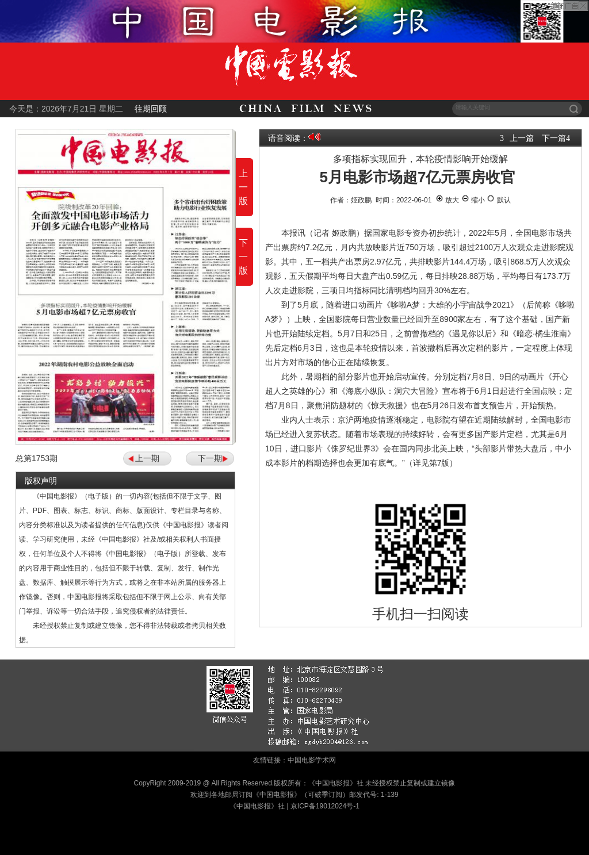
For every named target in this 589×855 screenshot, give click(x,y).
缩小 (473, 200)
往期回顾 (151, 108)
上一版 (243, 187)
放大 (447, 200)
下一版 (243, 256)
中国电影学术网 (312, 760)
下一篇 (554, 138)
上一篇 (522, 138)
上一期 (147, 458)
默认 (498, 200)
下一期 (210, 458)
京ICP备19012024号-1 (324, 806)
